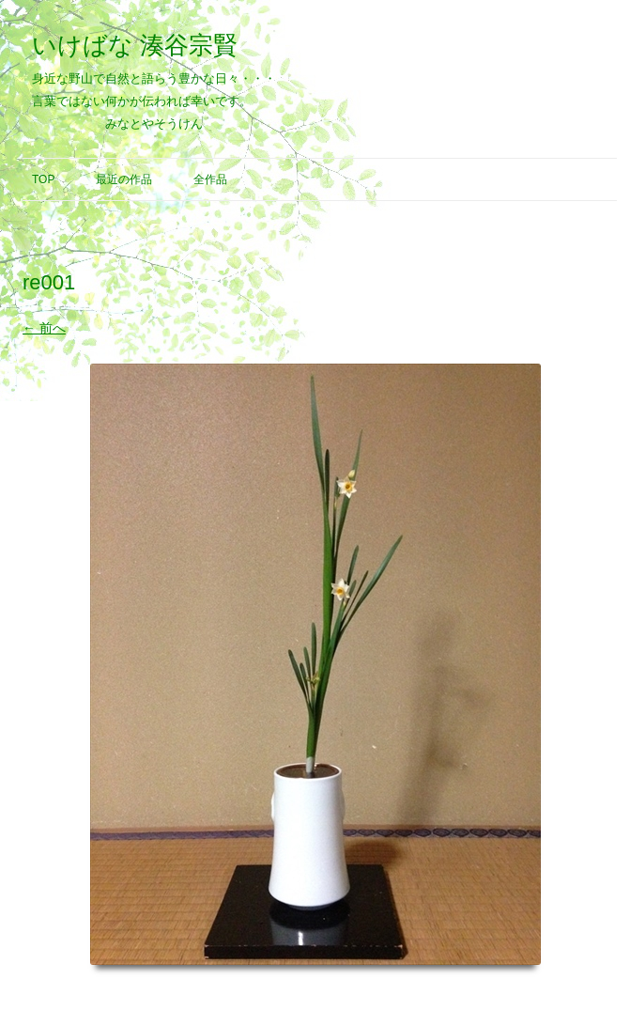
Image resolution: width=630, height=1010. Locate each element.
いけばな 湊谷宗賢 (135, 45)
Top (43, 179)
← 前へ (44, 327)
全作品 (210, 179)
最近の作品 (124, 179)
